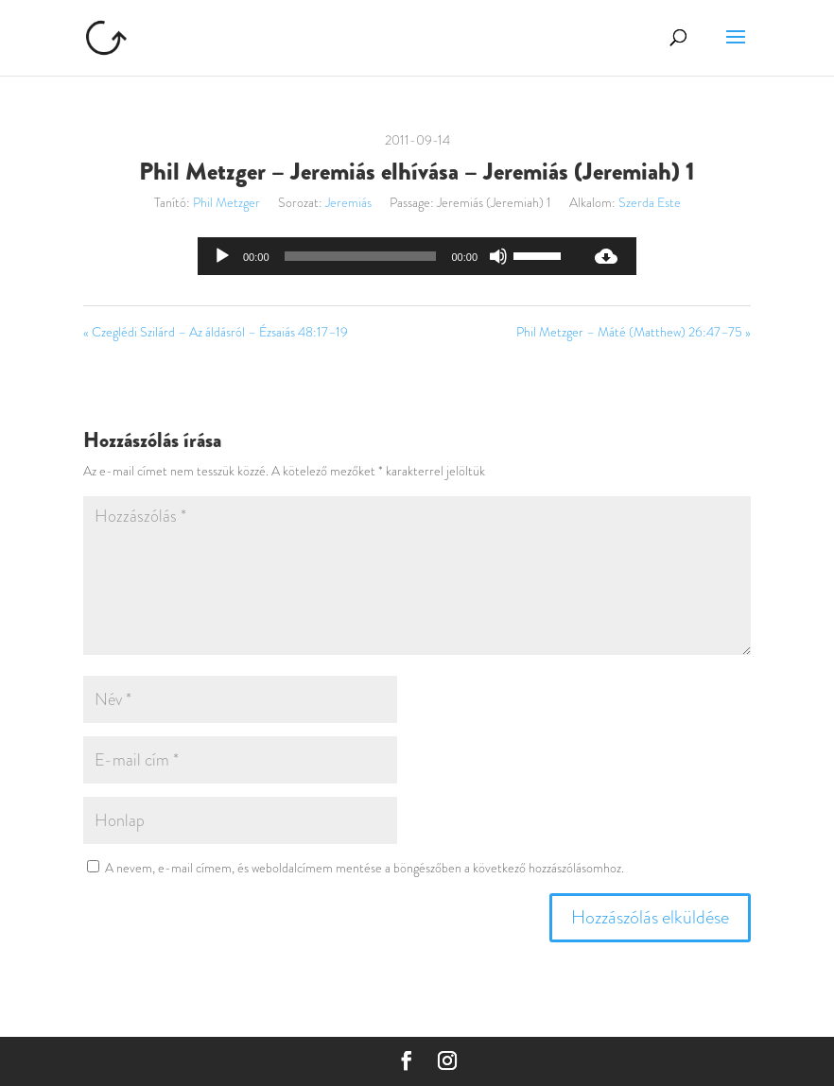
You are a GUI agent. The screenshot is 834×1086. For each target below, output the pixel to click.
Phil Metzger (226, 202)
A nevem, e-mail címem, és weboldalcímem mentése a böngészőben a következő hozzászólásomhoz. (364, 867)
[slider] (361, 256)
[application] (387, 256)
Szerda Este (649, 202)
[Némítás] (498, 256)
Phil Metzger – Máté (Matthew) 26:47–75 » (633, 331)
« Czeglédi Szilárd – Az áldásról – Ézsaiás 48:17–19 (215, 331)
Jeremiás (348, 202)
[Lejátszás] (222, 256)
